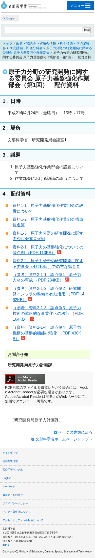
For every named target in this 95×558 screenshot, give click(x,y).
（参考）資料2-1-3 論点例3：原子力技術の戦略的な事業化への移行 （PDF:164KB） (48, 313)
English (11, 18)
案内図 (6, 545)
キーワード (9, 486)
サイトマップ (10, 453)
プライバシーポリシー (15, 503)
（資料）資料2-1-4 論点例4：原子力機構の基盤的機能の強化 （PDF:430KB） (47, 333)
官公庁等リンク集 (13, 469)
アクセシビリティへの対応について (23, 520)
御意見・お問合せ (13, 494)
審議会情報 (48, 43)
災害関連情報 (10, 461)
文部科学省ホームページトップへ (63, 439)
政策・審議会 (26, 43)
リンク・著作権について (16, 511)
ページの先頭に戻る (75, 432)
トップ (7, 43)
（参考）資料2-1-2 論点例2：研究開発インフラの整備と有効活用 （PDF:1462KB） (48, 294)
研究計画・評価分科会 (26, 48)
